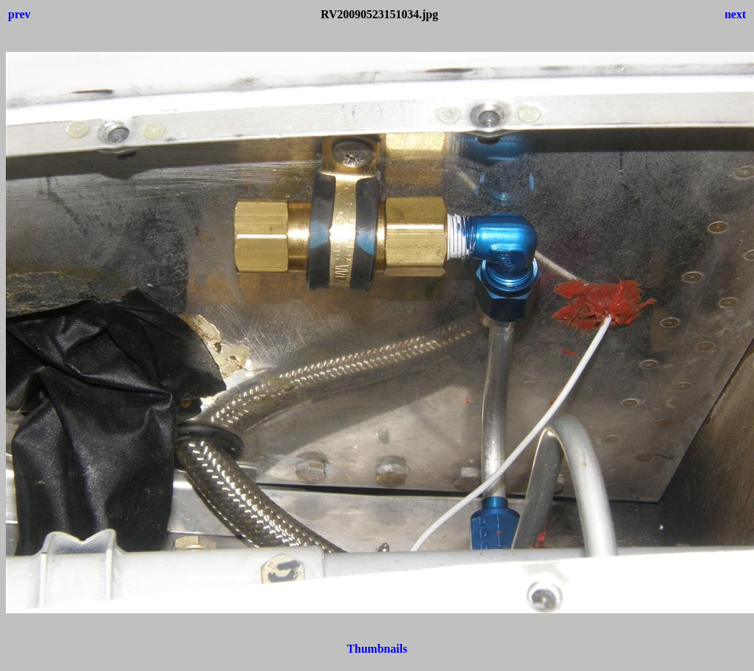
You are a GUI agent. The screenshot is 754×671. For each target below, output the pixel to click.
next (735, 14)
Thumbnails (377, 648)
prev (19, 14)
